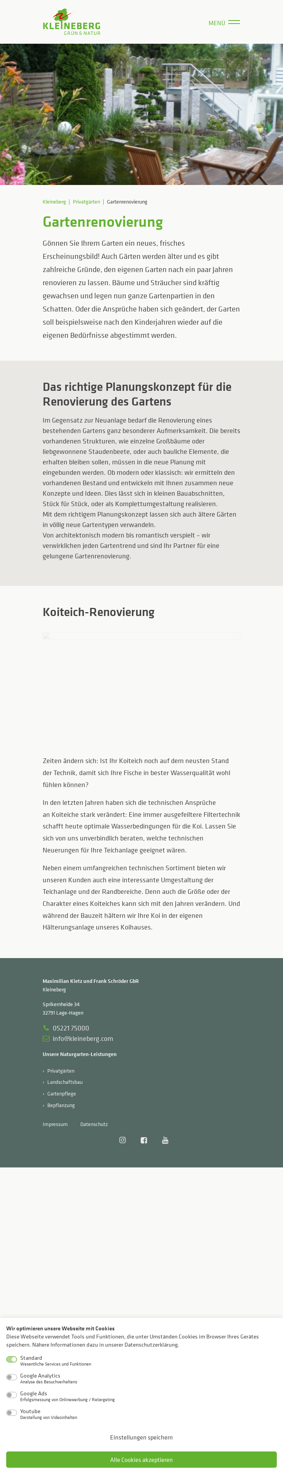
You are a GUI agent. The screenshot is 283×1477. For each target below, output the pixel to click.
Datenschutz (94, 1124)
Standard (55, 1360)
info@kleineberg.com (78, 1038)
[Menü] (224, 22)
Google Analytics (48, 1378)
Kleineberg (54, 201)
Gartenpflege (61, 1093)
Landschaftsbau (65, 1081)
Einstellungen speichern (141, 1437)
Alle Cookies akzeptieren (141, 1459)
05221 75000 (66, 1027)
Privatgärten (86, 201)
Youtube (48, 1414)
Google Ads (67, 1396)
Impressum (55, 1124)
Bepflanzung (61, 1105)
